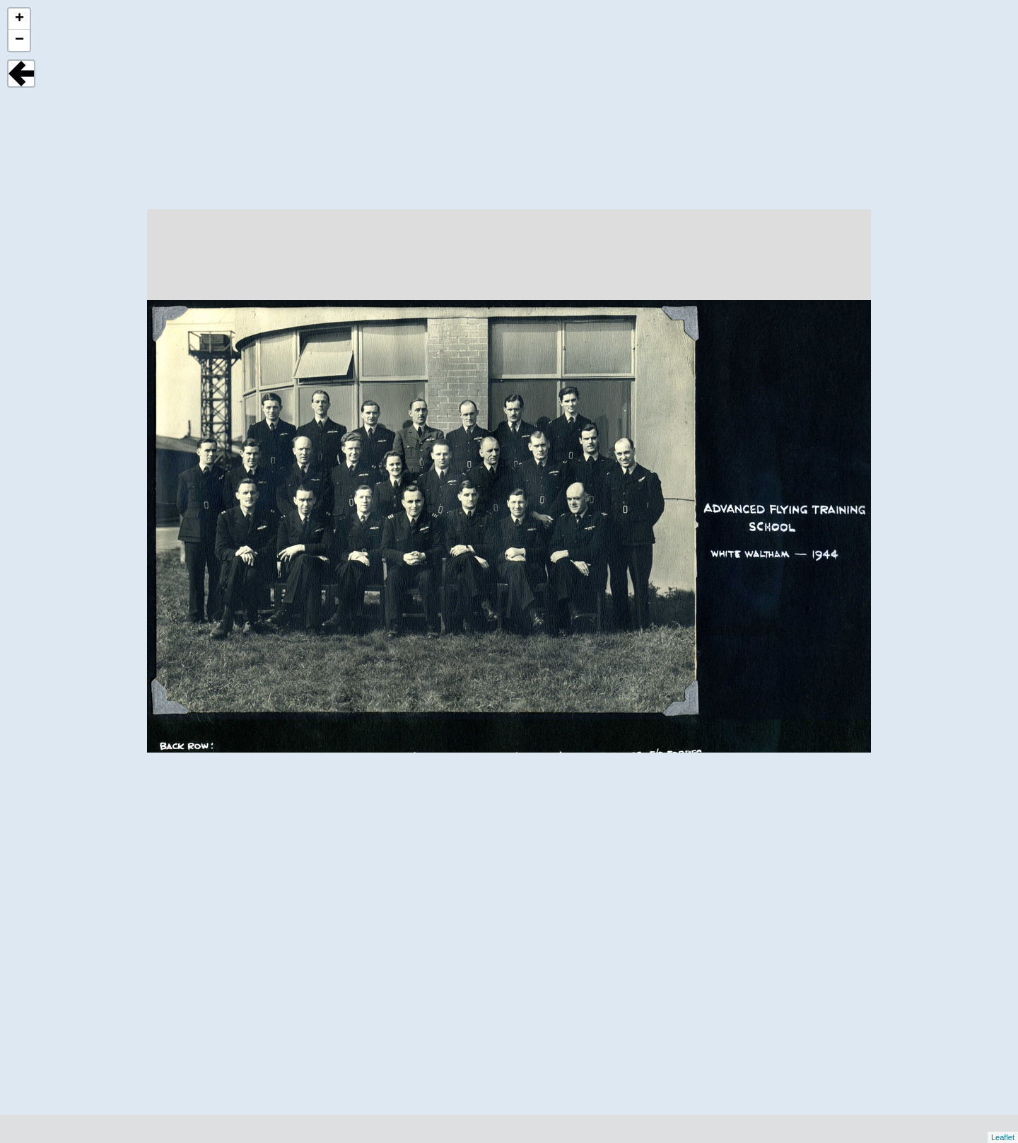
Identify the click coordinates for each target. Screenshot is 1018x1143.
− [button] (19, 40)
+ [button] (19, 19)
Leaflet (1002, 1137)
